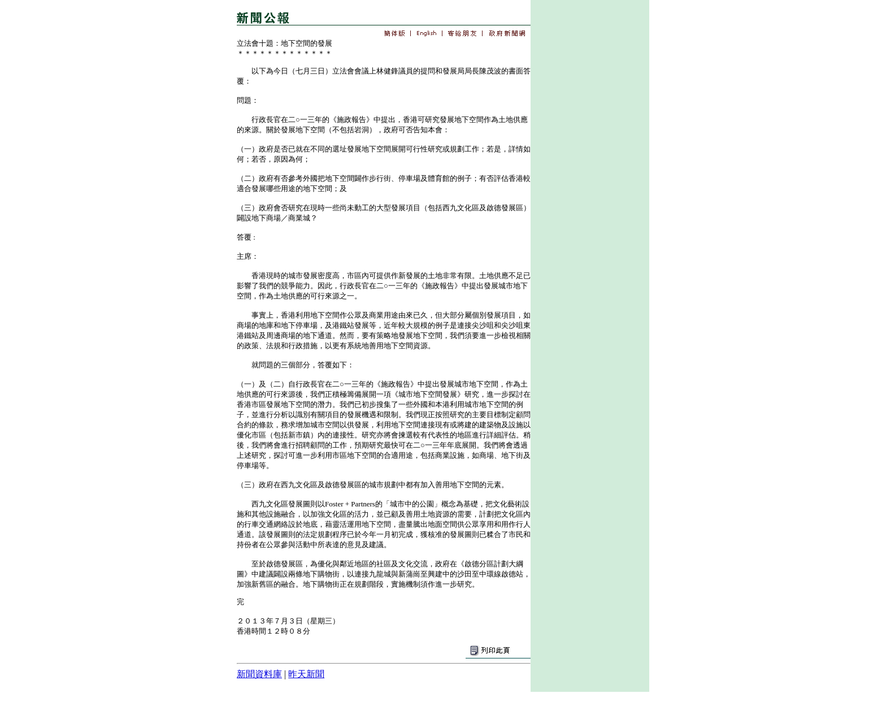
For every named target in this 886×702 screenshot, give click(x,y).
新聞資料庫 (259, 674)
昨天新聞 (306, 674)
